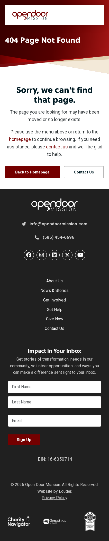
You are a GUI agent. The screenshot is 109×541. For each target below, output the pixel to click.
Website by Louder (54, 491)
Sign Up (24, 439)
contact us (57, 146)
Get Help (54, 309)
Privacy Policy (54, 497)
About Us (54, 281)
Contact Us (54, 328)
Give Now (54, 318)
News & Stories (54, 290)
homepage (20, 139)
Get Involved (54, 300)
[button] (94, 15)
